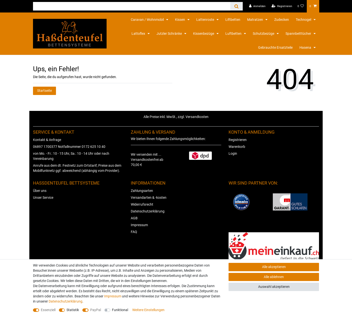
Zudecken (281, 20)
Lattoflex (139, 33)
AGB (134, 218)
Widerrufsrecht (142, 204)
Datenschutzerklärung (148, 211)
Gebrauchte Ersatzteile (275, 47)
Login (233, 153)
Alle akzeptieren (274, 267)
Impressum (139, 225)
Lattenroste (205, 20)
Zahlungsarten (142, 191)
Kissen (180, 20)
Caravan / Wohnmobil (148, 20)
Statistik (72, 310)
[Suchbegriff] (131, 6)
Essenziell (48, 310)
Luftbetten (233, 33)
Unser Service (43, 197)
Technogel (304, 20)
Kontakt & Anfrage (47, 140)
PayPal (95, 310)
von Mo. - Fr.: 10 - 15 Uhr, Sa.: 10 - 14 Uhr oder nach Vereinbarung (71, 156)
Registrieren (238, 140)
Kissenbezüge (204, 33)
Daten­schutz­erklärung (65, 301)
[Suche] (236, 6)
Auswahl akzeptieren (274, 287)
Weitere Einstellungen (148, 310)
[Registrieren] (282, 6)
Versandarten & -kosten (148, 197)
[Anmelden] (257, 6)
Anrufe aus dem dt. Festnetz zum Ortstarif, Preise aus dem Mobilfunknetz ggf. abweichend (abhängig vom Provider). (77, 168)
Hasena (305, 47)
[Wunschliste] (301, 6)
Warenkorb (237, 147)
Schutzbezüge (264, 33)
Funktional (120, 310)
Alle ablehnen (274, 277)
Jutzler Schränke (169, 33)
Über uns (39, 191)
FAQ (134, 232)
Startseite (44, 91)
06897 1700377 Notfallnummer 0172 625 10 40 (69, 147)
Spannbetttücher (299, 33)
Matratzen (255, 20)
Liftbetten (232, 20)
